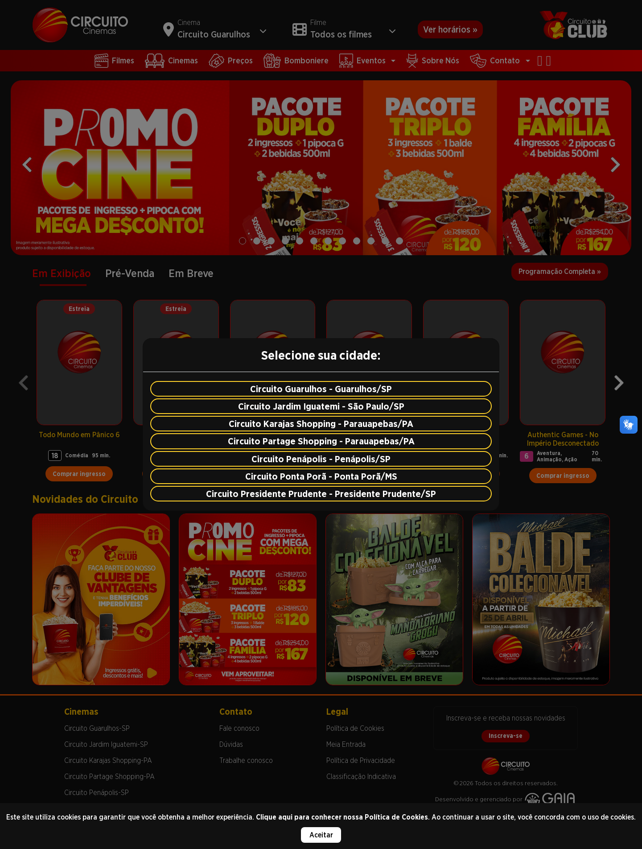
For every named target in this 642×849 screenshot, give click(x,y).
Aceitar (321, 835)
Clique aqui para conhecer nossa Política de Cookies (342, 817)
